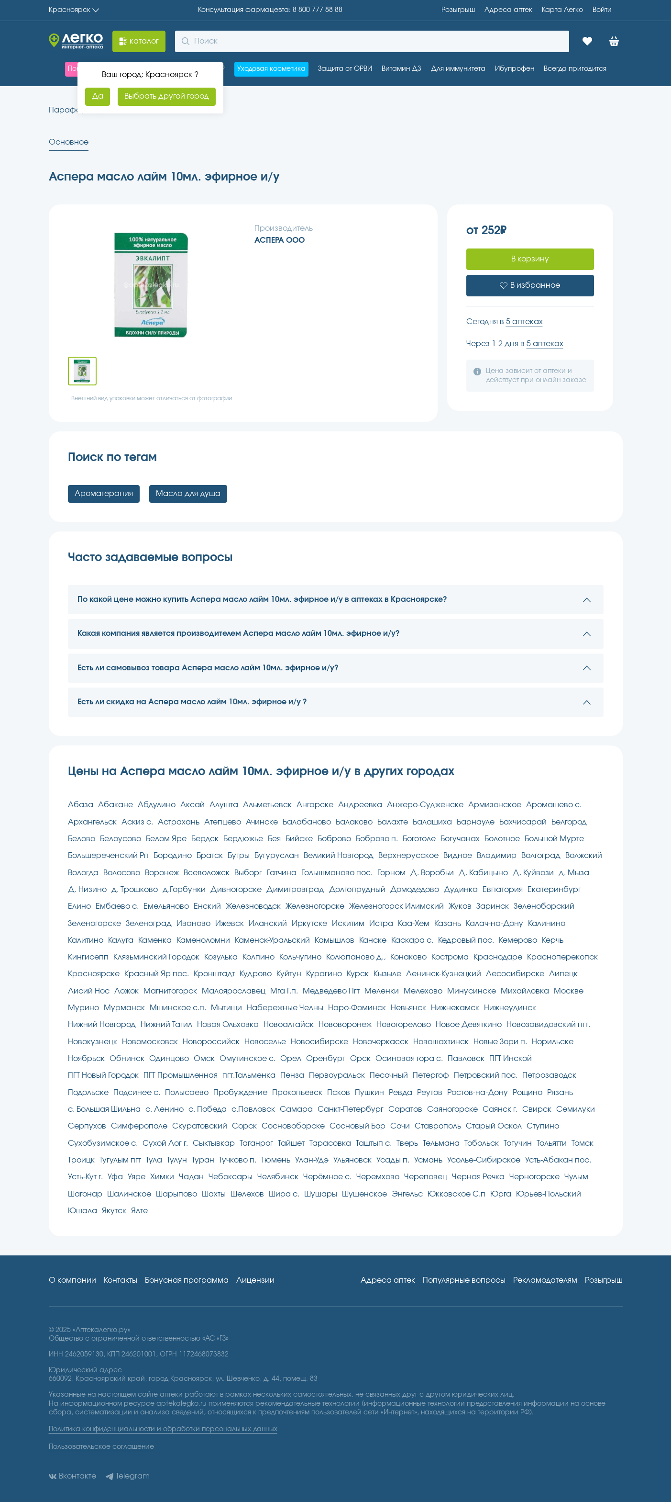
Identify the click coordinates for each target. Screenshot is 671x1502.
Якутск (114, 1211)
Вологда (83, 873)
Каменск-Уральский (272, 940)
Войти (602, 10)
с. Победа (207, 1109)
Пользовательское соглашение (101, 1447)
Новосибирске (319, 1042)
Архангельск (92, 822)
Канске (372, 940)
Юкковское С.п (456, 1194)
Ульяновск (352, 1160)
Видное (457, 855)
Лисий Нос (89, 991)
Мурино (83, 1008)
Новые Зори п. (500, 1042)
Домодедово (414, 889)
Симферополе (139, 1126)
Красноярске (94, 974)
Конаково (408, 957)
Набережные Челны (285, 1008)
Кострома (450, 957)
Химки (162, 1177)
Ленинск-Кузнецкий (443, 974)
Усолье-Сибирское (483, 1160)
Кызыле (387, 974)
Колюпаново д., (355, 957)
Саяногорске (452, 1109)
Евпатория (503, 889)
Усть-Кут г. (85, 1177)
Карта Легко (562, 10)
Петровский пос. (485, 1075)
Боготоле (419, 839)
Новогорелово (403, 1024)
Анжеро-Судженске (425, 805)
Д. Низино (87, 889)
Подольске (88, 1092)
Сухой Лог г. (165, 1143)
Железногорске (315, 906)
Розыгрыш (458, 10)
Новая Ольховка (228, 1024)
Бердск (205, 839)
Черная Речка (478, 1177)
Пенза (292, 1075)
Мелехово (423, 991)
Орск (360, 1058)
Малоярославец (233, 991)
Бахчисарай (523, 822)
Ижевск (229, 923)
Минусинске (471, 991)
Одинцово (169, 1058)
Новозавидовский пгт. (548, 1024)
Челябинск (277, 1177)
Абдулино (157, 805)
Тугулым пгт (120, 1160)
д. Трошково (134, 889)
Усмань (428, 1160)
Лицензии (255, 1280)
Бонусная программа (187, 1280)
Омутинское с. (247, 1058)
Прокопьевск (297, 1092)
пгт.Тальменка (248, 1075)
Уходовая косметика (271, 69)
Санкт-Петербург (351, 1109)
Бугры (239, 855)
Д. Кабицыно (483, 873)
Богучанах (460, 839)
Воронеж (162, 873)
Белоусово (120, 839)
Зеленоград (149, 923)
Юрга (500, 1194)
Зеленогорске (94, 923)
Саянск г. (500, 1109)
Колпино (258, 957)
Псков (338, 1092)
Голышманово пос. (337, 873)
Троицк (81, 1160)
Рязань (560, 1092)
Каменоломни (203, 940)
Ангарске (315, 805)
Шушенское (364, 1194)
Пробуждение (240, 1092)
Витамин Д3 (401, 69)
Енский (207, 906)
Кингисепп (88, 957)
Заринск (492, 906)
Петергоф (431, 1075)
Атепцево (222, 822)
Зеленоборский (544, 906)
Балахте (392, 822)
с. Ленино (164, 1109)
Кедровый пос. (466, 940)
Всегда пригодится (575, 69)
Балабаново (307, 822)
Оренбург (325, 1058)
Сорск (244, 1126)
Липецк (563, 974)
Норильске (552, 1042)
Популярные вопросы (464, 1280)
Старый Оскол (494, 1126)
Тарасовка (330, 1143)
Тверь (407, 1143)
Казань (447, 923)
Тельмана (441, 1143)
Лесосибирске (515, 974)
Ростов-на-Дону (477, 1092)
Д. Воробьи (432, 873)
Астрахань (178, 822)
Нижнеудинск (510, 1008)
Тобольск (481, 1143)
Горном (391, 873)
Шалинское (129, 1194)
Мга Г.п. (284, 991)
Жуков (460, 906)
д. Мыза (574, 873)
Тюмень (275, 1160)
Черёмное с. (327, 1177)
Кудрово (256, 974)
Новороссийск (211, 1042)
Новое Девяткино (469, 1024)
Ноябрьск (86, 1058)
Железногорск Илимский (396, 906)
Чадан (191, 1177)
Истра (381, 923)
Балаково (354, 822)
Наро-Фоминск (357, 1008)
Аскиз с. (137, 822)
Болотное (502, 839)
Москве (568, 991)
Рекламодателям (545, 1280)
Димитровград (295, 889)
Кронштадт (214, 974)
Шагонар (85, 1194)
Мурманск (124, 1008)
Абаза (80, 805)
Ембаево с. (117, 906)
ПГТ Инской (510, 1058)
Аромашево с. (554, 805)
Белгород (569, 822)
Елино (79, 906)
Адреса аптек (388, 1280)
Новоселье (265, 1042)
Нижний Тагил (166, 1024)
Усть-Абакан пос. (558, 1160)
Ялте (139, 1211)
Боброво (334, 839)
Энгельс (407, 1194)
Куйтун (288, 974)
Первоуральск (337, 1075)
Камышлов (334, 940)
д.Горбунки (184, 889)
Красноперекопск (562, 957)
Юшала (82, 1211)
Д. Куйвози (533, 873)
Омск (204, 1058)
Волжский (583, 855)
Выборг (248, 873)
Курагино (324, 974)
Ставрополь (438, 1126)
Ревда (400, 1092)
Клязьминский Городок (156, 957)
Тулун (177, 1160)
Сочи (400, 1126)
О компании (72, 1280)
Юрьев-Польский (548, 1194)
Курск (358, 974)
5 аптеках (524, 322)
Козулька (221, 957)
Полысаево (187, 1092)
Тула (154, 1160)
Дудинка (461, 889)
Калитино (85, 940)
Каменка (155, 940)
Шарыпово (176, 1194)
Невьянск (408, 1008)
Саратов (405, 1109)
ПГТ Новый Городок (103, 1075)
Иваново (193, 923)
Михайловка (525, 991)
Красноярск (74, 10)
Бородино (173, 855)
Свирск (536, 1109)
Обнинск (127, 1058)
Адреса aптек (508, 10)
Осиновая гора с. (409, 1058)
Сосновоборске (293, 1126)
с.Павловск (253, 1109)
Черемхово (377, 1177)
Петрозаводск (549, 1075)
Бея (274, 839)
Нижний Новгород (102, 1024)
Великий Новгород (339, 855)
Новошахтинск (441, 1042)
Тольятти (552, 1143)
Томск (583, 1143)
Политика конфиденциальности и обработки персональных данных (163, 1429)
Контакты (120, 1280)
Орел (290, 1058)
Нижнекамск (455, 1008)
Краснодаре (497, 957)
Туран (203, 1160)
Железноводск (253, 906)
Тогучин (518, 1143)
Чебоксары (231, 1177)
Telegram (128, 1476)
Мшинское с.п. (178, 1008)
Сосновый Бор (357, 1126)
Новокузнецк (92, 1042)
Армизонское (494, 805)
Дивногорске (236, 889)
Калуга (120, 940)
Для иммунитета (458, 69)
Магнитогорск (170, 991)
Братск (210, 855)
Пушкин (369, 1092)
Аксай (192, 805)
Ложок (126, 991)
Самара (296, 1109)
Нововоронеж (345, 1024)
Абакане (115, 805)
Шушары (320, 1194)
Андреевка (360, 805)
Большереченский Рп (108, 855)
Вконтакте (72, 1476)
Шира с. (284, 1194)
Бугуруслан (276, 855)
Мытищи (226, 1008)
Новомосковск (150, 1042)
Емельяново (166, 906)
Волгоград (541, 855)
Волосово (121, 873)
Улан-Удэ (312, 1160)
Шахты (214, 1194)
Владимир (497, 855)
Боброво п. (377, 839)
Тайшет (291, 1143)
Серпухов (87, 1126)
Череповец (425, 1177)
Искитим (348, 923)
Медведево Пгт (331, 991)
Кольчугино (300, 957)
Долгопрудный (357, 889)
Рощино (527, 1092)
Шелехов (247, 1194)
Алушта (223, 805)
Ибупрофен (514, 69)
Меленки (381, 991)
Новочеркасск (380, 1042)
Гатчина (282, 873)
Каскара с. (412, 940)
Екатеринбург (554, 889)
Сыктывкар (214, 1143)
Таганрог (256, 1143)
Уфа (115, 1177)
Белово (81, 839)
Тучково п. (237, 1160)
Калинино (546, 923)
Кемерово (518, 940)
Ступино (543, 1126)
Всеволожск (207, 873)
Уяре (136, 1177)
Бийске (299, 839)
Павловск (466, 1058)
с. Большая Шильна (104, 1109)
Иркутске (309, 923)
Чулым (576, 1177)
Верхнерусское (408, 855)
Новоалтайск (289, 1024)
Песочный (389, 1075)
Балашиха (432, 822)
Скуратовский (199, 1126)
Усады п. (392, 1160)
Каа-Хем (413, 923)
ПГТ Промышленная (180, 1075)
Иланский (268, 923)
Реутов (429, 1092)
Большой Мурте (554, 839)
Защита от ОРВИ (345, 69)
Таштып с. (374, 1143)
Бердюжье (243, 839)
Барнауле (476, 822)
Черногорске (534, 1177)
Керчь (552, 940)
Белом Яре (166, 839)
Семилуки (575, 1109)
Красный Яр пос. (156, 974)
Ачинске (262, 822)
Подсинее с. (136, 1092)
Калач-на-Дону (494, 923)
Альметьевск (267, 805)
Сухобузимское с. (103, 1143)
